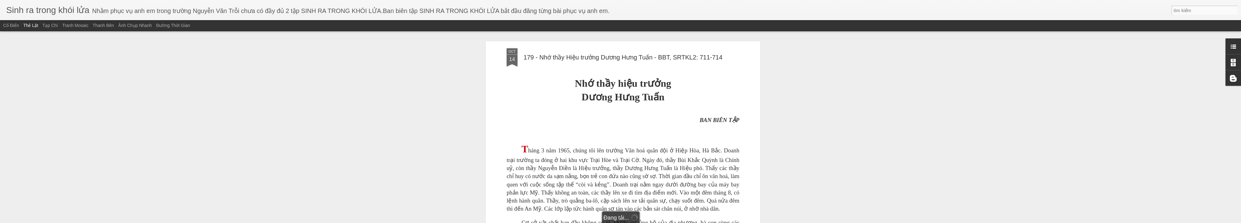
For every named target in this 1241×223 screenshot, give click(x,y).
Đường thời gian (173, 25)
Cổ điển (11, 25)
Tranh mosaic (75, 25)
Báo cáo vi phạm (662, 219)
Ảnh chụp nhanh (135, 25)
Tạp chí (50, 25)
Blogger (641, 219)
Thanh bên (103, 25)
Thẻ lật (30, 25)
